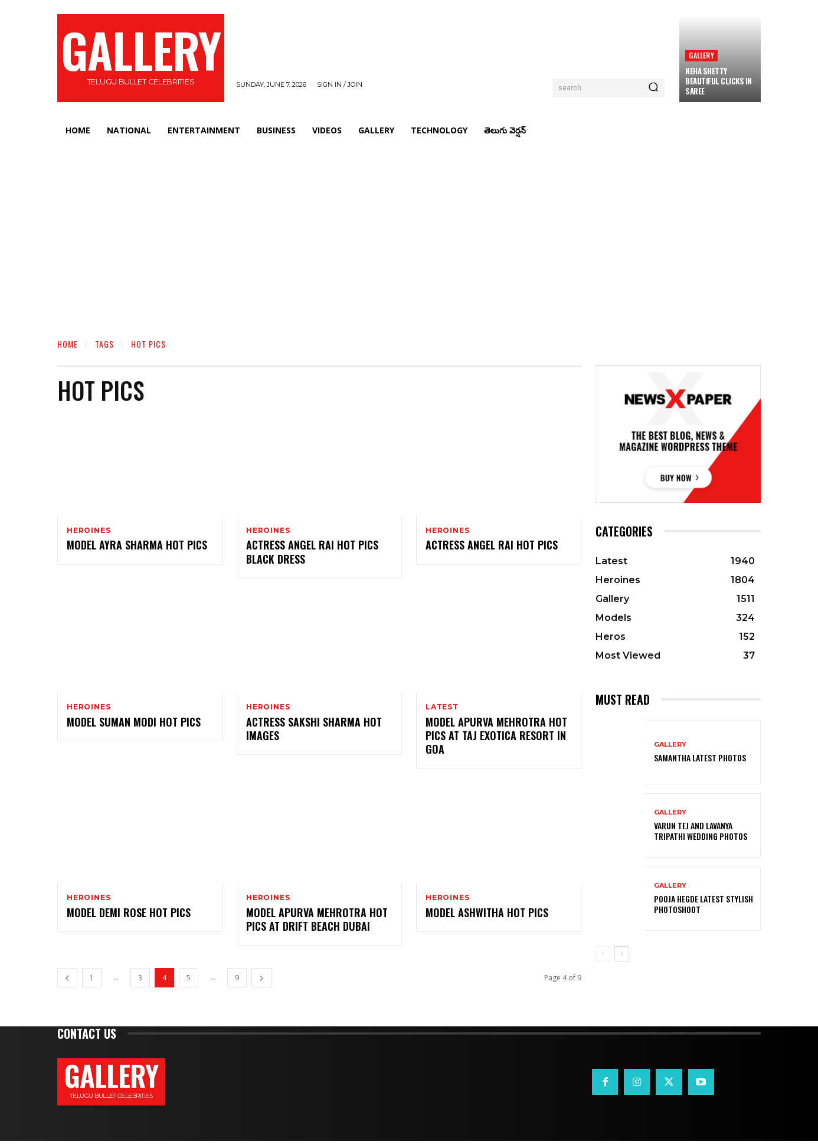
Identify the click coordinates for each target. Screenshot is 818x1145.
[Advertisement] (409, 233)
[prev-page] (67, 982)
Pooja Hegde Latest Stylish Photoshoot (703, 903)
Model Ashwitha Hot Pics (487, 916)
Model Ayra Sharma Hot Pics (137, 546)
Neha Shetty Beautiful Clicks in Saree (718, 81)
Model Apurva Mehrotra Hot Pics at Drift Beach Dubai (317, 922)
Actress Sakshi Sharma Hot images (314, 731)
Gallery (701, 55)
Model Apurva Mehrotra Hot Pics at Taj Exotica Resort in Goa (496, 738)
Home (67, 344)
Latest (442, 708)
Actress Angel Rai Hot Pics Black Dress (312, 553)
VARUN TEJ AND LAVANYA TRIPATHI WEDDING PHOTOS (700, 830)
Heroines (88, 530)
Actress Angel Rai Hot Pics (492, 546)
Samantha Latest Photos (700, 757)
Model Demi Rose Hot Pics (129, 916)
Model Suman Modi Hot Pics (134, 724)
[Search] (653, 87)
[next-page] (261, 982)
